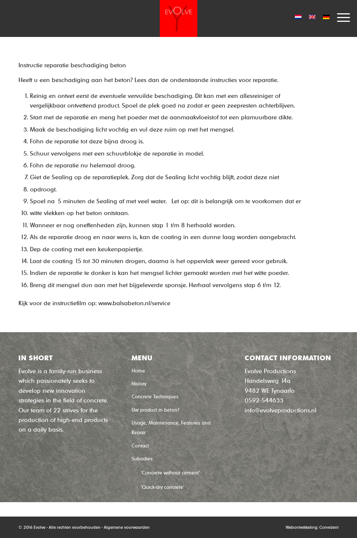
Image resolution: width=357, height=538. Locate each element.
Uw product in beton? (155, 410)
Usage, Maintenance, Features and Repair (171, 427)
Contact (140, 446)
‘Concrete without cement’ (170, 473)
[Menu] (340, 16)
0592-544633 (264, 400)
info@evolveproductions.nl (280, 410)
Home (138, 371)
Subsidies (142, 459)
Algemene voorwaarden (127, 527)
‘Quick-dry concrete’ (162, 487)
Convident (329, 527)
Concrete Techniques (155, 396)
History (139, 384)
